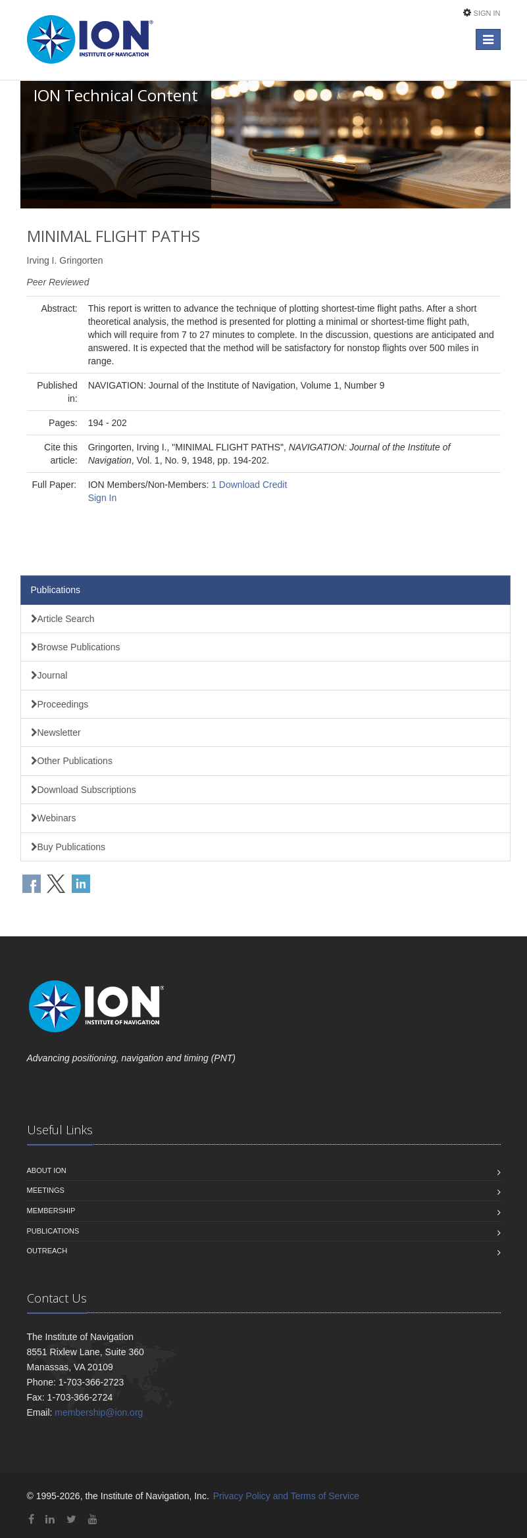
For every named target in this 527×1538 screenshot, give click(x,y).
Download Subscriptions (83, 789)
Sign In (487, 13)
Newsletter (56, 732)
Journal (49, 675)
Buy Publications (68, 847)
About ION (46, 1170)
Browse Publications (75, 647)
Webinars (53, 818)
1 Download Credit (249, 484)
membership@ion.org (99, 1412)
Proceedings (60, 704)
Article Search (63, 618)
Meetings (45, 1190)
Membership (51, 1210)
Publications (56, 590)
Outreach (47, 1251)
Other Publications (72, 761)
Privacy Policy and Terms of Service (286, 1496)
